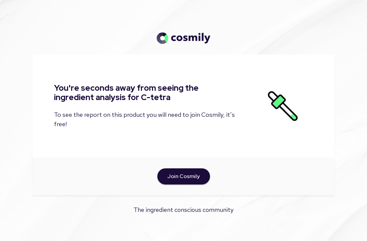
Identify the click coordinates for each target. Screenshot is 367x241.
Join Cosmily (183, 176)
